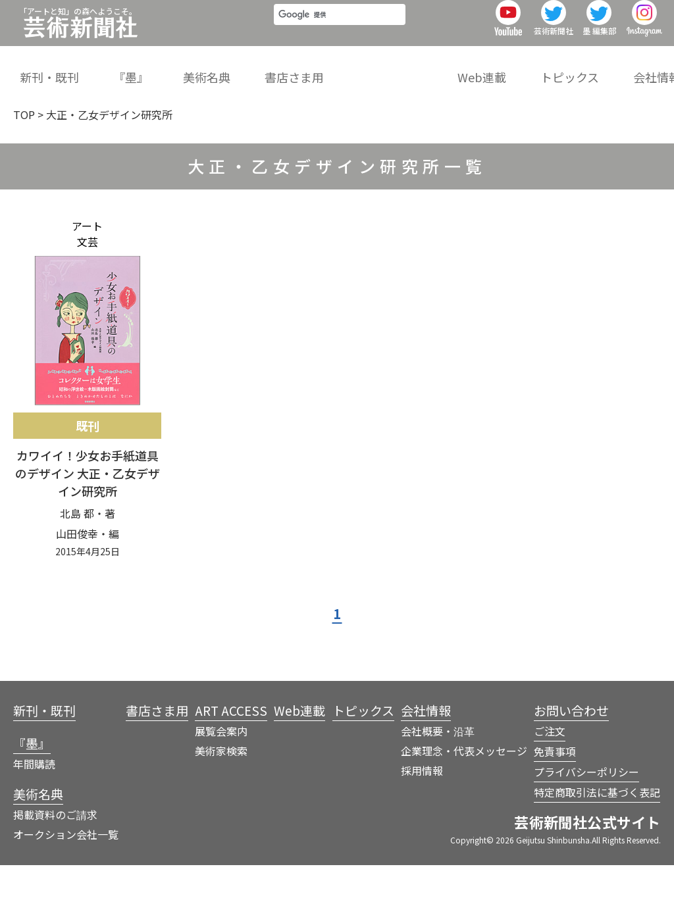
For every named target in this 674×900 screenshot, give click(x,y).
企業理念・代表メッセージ (464, 785)
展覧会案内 (221, 766)
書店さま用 (277, 68)
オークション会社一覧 (65, 869)
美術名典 (195, 68)
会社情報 (617, 68)
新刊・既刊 (49, 68)
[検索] (320, 31)
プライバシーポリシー (586, 806)
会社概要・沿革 (438, 766)
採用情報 (422, 805)
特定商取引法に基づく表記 (597, 827)
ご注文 (549, 766)
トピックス (535, 68)
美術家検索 (221, 785)
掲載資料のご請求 (55, 849)
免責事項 (555, 786)
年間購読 (34, 799)
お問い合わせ (571, 745)
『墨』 (125, 68)
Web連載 (453, 68)
